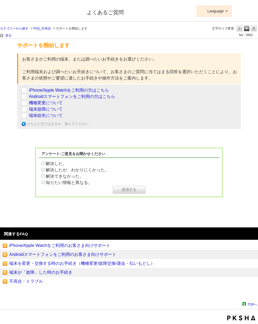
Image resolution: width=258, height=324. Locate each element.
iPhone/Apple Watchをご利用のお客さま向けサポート (59, 245)
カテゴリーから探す (14, 28)
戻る (8, 35)
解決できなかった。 (65, 176)
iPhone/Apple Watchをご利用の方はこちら (69, 90)
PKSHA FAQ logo (241, 318)
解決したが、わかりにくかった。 (77, 170)
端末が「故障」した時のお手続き (40, 272)
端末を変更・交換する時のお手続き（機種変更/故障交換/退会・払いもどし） (82, 263)
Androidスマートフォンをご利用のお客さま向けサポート (62, 254)
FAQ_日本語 (42, 28)
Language (215, 11)
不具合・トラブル (26, 281)
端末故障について (46, 109)
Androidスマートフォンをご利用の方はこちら (72, 96)
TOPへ (252, 304)
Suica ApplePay (40, 11)
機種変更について (46, 103)
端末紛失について (46, 115)
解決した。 (56, 163)
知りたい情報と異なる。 (69, 182)
